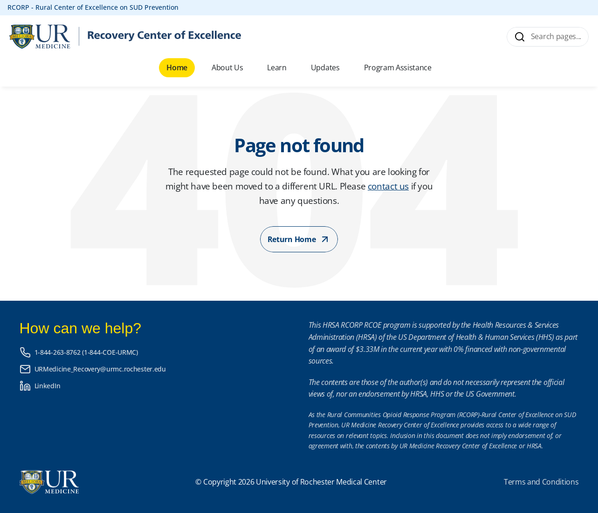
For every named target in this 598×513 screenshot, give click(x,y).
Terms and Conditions (541, 482)
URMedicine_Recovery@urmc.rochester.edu (100, 368)
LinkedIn (47, 385)
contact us (388, 186)
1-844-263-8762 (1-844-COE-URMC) (86, 352)
